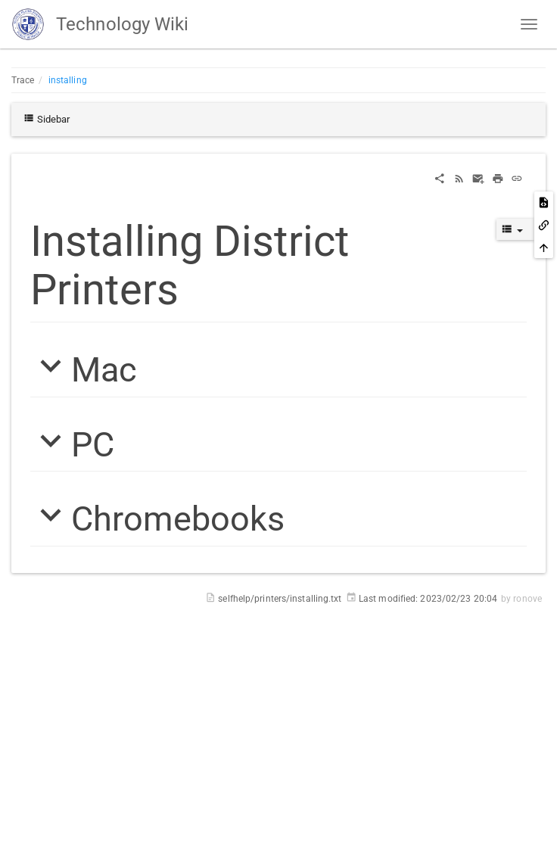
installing (67, 80)
